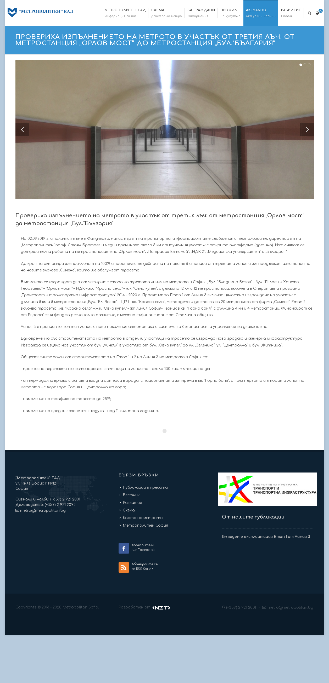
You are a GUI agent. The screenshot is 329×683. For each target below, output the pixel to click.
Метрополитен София (145, 525)
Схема (129, 510)
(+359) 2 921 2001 (64, 499)
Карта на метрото (143, 517)
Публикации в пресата (145, 487)
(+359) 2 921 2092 (60, 504)
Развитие (132, 502)
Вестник (131, 495)
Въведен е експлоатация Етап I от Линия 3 (266, 536)
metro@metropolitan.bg (43, 510)
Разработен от (145, 607)
